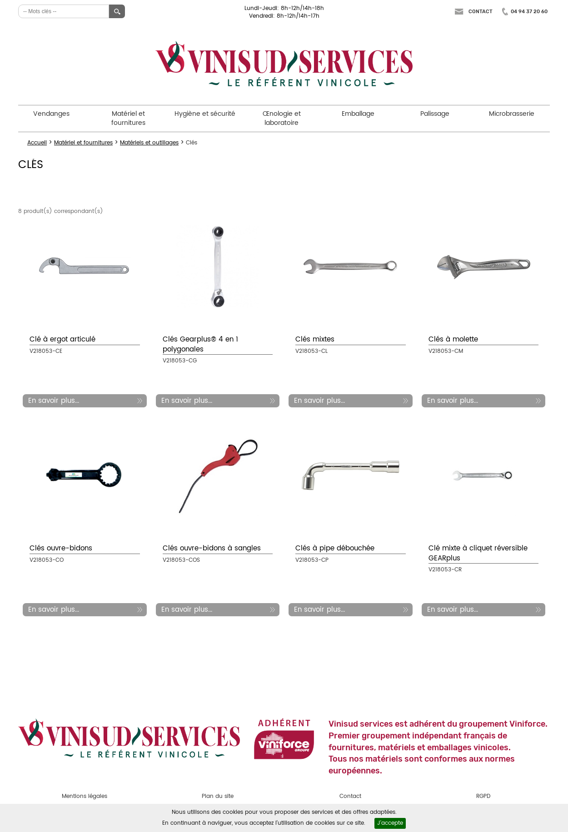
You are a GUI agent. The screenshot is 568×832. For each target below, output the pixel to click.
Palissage (434, 114)
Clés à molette (453, 339)
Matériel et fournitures (128, 118)
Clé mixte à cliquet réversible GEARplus (478, 553)
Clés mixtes (314, 339)
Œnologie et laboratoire (282, 118)
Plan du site (218, 796)
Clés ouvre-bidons (61, 548)
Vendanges (51, 114)
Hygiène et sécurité (204, 114)
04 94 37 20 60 (529, 12)
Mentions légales (84, 796)
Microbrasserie (511, 114)
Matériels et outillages (149, 143)
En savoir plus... (53, 400)
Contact (480, 12)
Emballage (358, 114)
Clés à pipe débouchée (334, 548)
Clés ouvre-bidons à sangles (212, 548)
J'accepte (390, 823)
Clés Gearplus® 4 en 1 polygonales (200, 344)
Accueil (37, 143)
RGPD (483, 796)
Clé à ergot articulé (62, 339)
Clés (191, 143)
